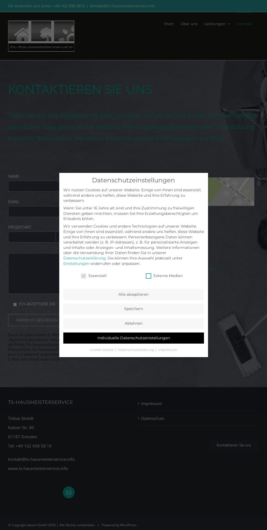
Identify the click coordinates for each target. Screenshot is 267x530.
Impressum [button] (167, 350)
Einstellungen (76, 263)
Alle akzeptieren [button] (133, 294)
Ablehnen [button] (134, 323)
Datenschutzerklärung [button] (136, 350)
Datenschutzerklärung (84, 258)
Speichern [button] (133, 308)
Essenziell (94, 275)
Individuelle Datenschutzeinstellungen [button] (133, 337)
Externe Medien (164, 275)
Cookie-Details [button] (102, 350)
